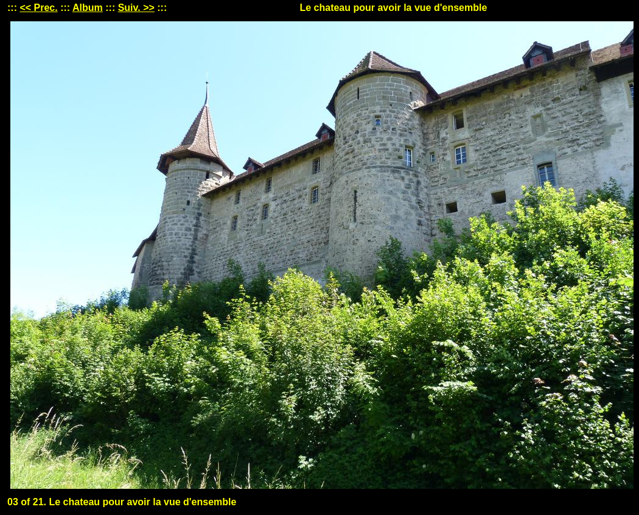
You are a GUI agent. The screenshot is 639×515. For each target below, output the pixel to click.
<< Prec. (38, 7)
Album (87, 7)
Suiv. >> (136, 7)
